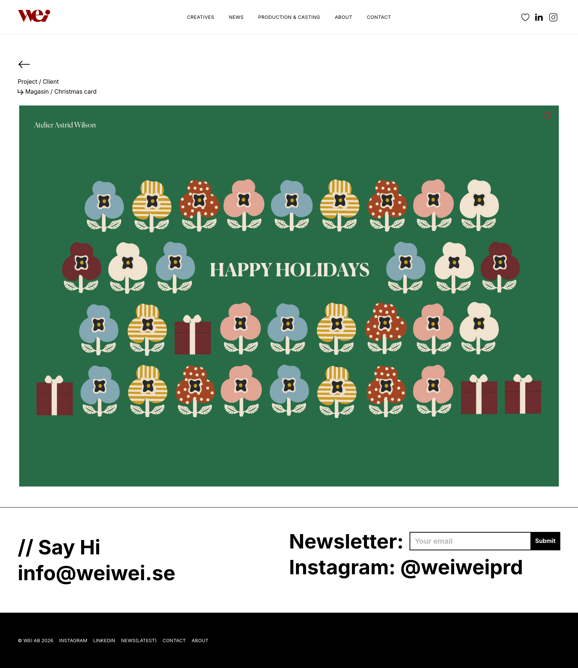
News (236, 17)
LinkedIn (104, 640)
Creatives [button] (200, 17)
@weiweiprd (461, 567)
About (343, 17)
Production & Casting (289, 17)
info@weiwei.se (96, 573)
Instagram (73, 640)
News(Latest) (139, 640)
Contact (379, 17)
